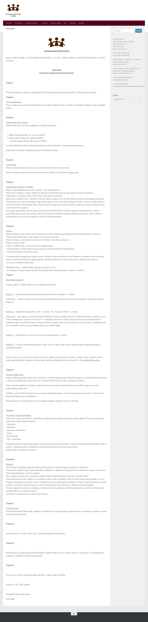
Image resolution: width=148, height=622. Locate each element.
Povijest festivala (31, 23)
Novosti (44, 23)
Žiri (65, 23)
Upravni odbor (55, 23)
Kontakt (81, 23)
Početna (9, 23)
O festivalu (18, 23)
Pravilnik (72, 23)
